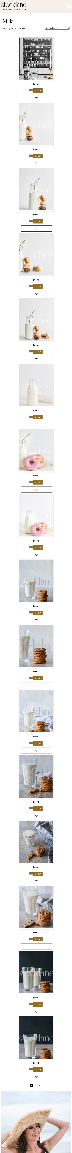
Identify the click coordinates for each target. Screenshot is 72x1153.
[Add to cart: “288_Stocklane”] (31, 808)
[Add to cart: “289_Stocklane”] (31, 743)
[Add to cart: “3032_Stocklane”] (31, 90)
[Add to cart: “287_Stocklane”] (31, 873)
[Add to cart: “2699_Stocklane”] (31, 156)
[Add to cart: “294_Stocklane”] (31, 612)
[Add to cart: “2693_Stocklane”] (31, 417)
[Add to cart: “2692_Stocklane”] (31, 482)
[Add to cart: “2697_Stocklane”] (31, 286)
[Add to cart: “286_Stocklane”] (31, 939)
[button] (36, 98)
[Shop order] (57, 28)
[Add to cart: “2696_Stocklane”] (31, 351)
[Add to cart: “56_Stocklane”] (31, 1069)
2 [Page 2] (35, 1086)
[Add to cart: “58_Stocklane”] (31, 1004)
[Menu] (69, 6)
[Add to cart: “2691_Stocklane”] (31, 547)
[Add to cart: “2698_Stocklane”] (31, 221)
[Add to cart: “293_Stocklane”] (31, 678)
